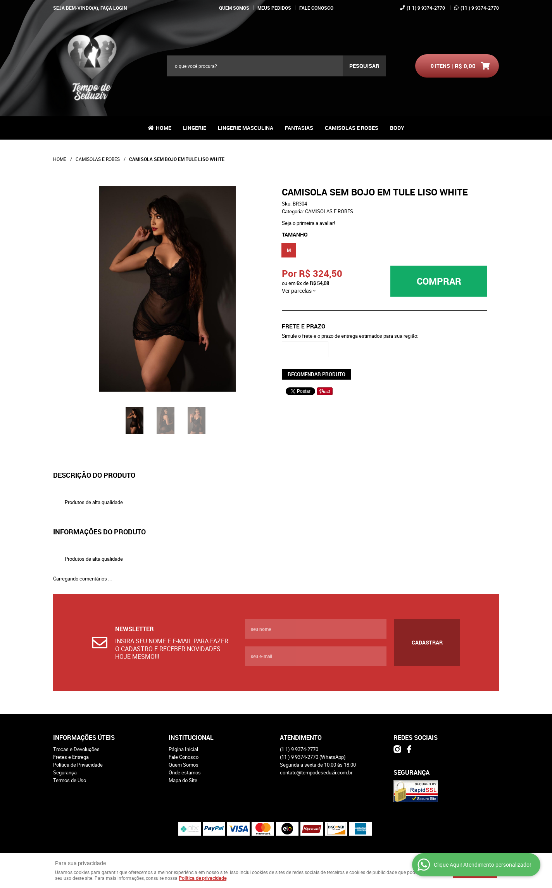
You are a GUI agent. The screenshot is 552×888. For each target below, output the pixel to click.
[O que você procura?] (364, 65)
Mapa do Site (183, 780)
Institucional (191, 737)
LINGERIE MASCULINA (245, 127)
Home (163, 127)
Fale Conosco (316, 8)
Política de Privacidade (78, 764)
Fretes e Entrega (71, 756)
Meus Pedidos (274, 8)
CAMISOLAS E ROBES (351, 127)
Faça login (113, 8)
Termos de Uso (69, 780)
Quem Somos (234, 8)
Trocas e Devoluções (76, 749)
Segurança (65, 772)
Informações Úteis (84, 737)
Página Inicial (183, 749)
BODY (397, 127)
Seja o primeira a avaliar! (308, 222)
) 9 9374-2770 (480, 8)
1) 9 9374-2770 (426, 8)
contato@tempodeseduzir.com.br (316, 772)
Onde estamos (185, 772)
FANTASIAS (299, 127)
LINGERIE (194, 127)
